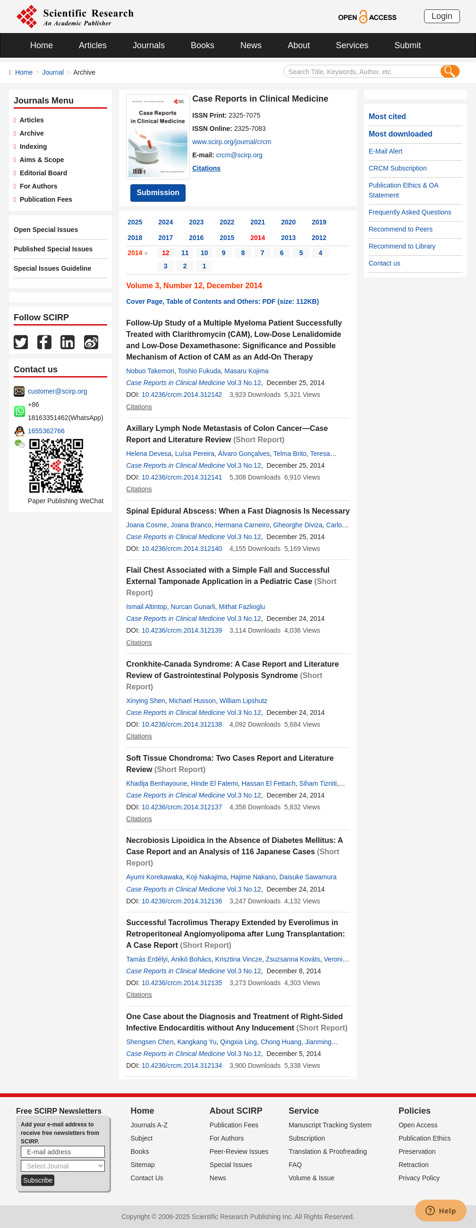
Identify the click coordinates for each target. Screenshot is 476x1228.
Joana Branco (190, 525)
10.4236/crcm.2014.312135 (182, 983)
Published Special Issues (53, 249)
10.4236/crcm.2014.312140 (182, 548)
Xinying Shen (145, 700)
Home (41, 45)
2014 (257, 237)
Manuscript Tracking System (330, 1125)
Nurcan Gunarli (192, 606)
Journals (149, 45)
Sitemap (143, 1164)
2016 (196, 237)
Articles (93, 45)
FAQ (295, 1164)
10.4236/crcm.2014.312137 (182, 807)
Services (352, 45)
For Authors (36, 186)
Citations (206, 168)
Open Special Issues (46, 229)
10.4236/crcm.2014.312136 (182, 901)
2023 (196, 222)
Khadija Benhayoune (156, 783)
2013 (288, 237)
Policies (415, 1111)
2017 (165, 237)
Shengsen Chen (149, 1042)
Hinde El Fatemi (214, 783)
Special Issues (231, 1164)
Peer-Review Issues (239, 1151)
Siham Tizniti (318, 783)
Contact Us (147, 1178)
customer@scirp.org (57, 391)
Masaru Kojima (246, 371)
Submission (157, 193)
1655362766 (46, 431)
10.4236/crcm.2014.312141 (182, 477)
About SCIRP (236, 1111)
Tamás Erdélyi (147, 959)
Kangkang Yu (196, 1042)
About (299, 45)
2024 (165, 222)
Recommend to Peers (401, 229)
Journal (53, 72)
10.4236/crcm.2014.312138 (182, 724)
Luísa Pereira (194, 453)
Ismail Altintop (146, 606)
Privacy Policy (419, 1178)
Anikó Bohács (191, 959)
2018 (135, 237)
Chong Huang (281, 1042)
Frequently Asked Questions (410, 212)
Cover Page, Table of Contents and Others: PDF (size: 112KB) (222, 301)
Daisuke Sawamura (307, 877)
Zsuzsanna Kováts (293, 959)
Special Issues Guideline (52, 268)
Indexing (31, 146)
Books (202, 45)
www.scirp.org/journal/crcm (231, 142)
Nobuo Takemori (150, 371)
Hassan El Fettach (269, 783)
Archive (30, 133)
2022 (227, 222)
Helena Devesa (148, 453)
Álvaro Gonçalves (244, 453)
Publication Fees (44, 199)
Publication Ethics (425, 1138)
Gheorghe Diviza (298, 525)
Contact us (384, 263)
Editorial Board (41, 173)
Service (304, 1111)
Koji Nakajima (207, 877)
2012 (319, 237)
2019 (319, 222)
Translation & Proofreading (328, 1151)
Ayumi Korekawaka (154, 877)
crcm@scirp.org (239, 155)
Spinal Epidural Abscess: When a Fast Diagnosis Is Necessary (237, 511)
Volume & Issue (311, 1178)
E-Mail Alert (386, 151)
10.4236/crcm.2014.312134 (182, 1065)
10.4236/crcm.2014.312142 (182, 394)
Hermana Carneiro (242, 525)
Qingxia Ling (238, 1042)
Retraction (414, 1164)
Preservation (417, 1151)
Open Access (418, 1125)
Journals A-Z (149, 1125)
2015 (227, 237)
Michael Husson (192, 700)
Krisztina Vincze (238, 959)
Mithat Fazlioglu (242, 606)
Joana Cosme (146, 525)
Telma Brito (289, 453)
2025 (135, 222)
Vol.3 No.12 (244, 382)
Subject (142, 1138)
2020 (288, 222)
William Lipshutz (243, 700)
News (251, 45)
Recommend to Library (402, 246)
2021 (257, 222)
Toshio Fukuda (199, 371)
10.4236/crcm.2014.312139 (182, 630)
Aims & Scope (40, 159)
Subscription (307, 1138)
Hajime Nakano (253, 877)
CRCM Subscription (398, 168)
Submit (407, 45)
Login (442, 16)
